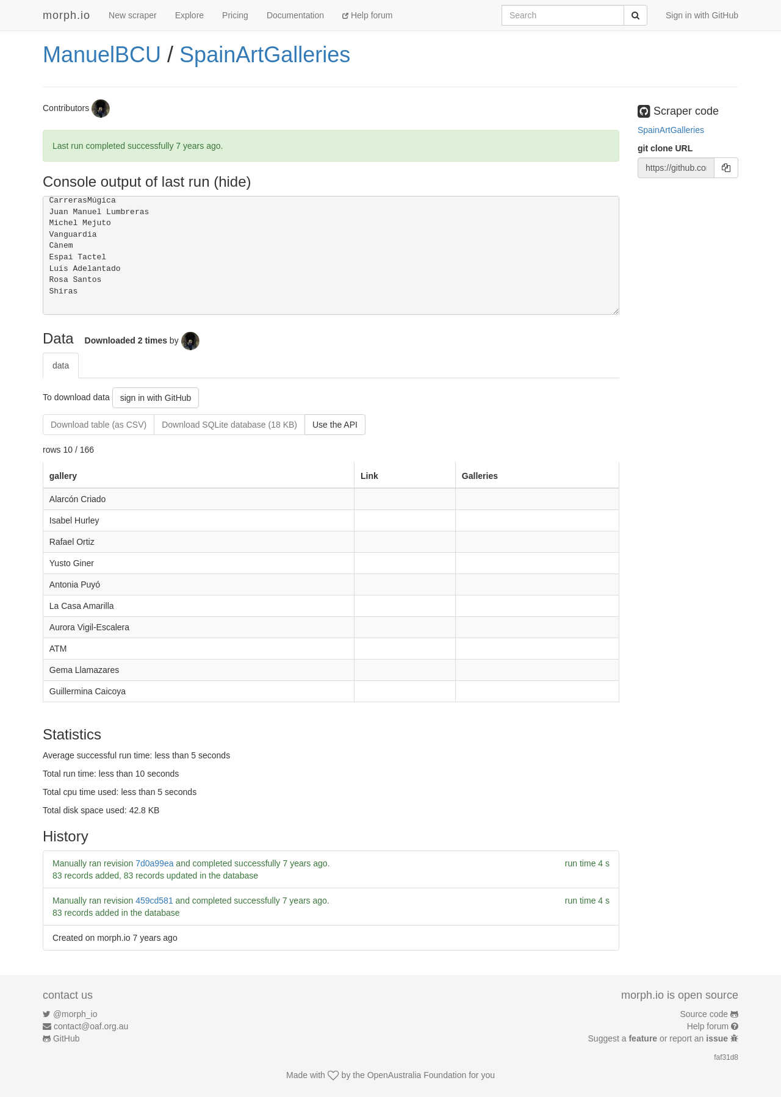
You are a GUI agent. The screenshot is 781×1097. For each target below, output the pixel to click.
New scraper (133, 15)
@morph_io (75, 1014)
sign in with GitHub (156, 398)
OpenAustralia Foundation (417, 1075)
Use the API (335, 425)
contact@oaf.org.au (91, 1026)
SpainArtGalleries (264, 54)
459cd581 (154, 900)
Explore (189, 15)
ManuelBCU (102, 54)
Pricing (235, 15)
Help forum (367, 15)
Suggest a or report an (659, 1038)
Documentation (295, 15)
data (60, 365)
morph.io (66, 15)
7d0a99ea (154, 863)
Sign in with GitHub (702, 15)
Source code (704, 1014)
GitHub (66, 1038)
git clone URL (665, 148)
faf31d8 (726, 1057)
